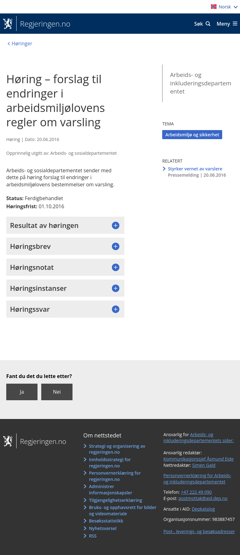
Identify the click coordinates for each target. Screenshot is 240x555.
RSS (93, 536)
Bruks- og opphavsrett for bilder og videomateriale (123, 510)
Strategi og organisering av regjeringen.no (117, 449)
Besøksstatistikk (106, 521)
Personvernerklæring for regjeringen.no (115, 476)
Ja (22, 391)
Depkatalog (203, 509)
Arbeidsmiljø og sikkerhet (192, 135)
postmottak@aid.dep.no (203, 498)
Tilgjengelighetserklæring (115, 500)
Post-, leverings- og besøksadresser (199, 531)
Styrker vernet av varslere (195, 169)
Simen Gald (203, 465)
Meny (223, 23)
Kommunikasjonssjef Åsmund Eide (198, 459)
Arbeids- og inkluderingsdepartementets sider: (198, 437)
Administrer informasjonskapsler (110, 489)
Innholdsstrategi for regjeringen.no (110, 463)
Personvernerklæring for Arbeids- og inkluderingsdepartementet (197, 478)
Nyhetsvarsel (103, 528)
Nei (57, 391)
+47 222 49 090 (196, 492)
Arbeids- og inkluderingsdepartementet (200, 83)
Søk (198, 23)
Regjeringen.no (43, 23)
